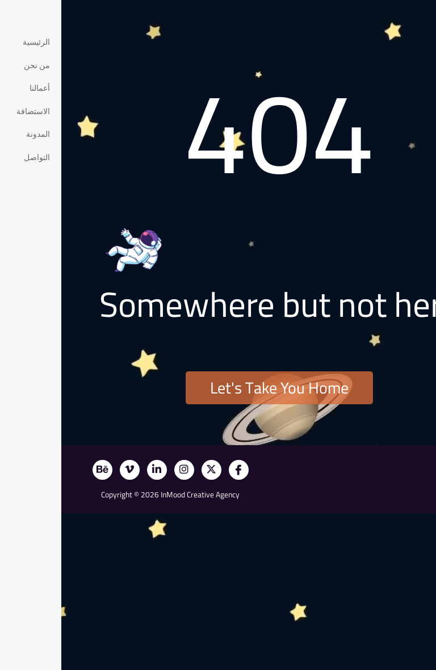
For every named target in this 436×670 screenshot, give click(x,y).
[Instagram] (123, 470)
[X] (150, 470)
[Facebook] (177, 470)
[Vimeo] (68, 470)
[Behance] (41, 470)
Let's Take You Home (218, 388)
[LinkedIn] (96, 470)
